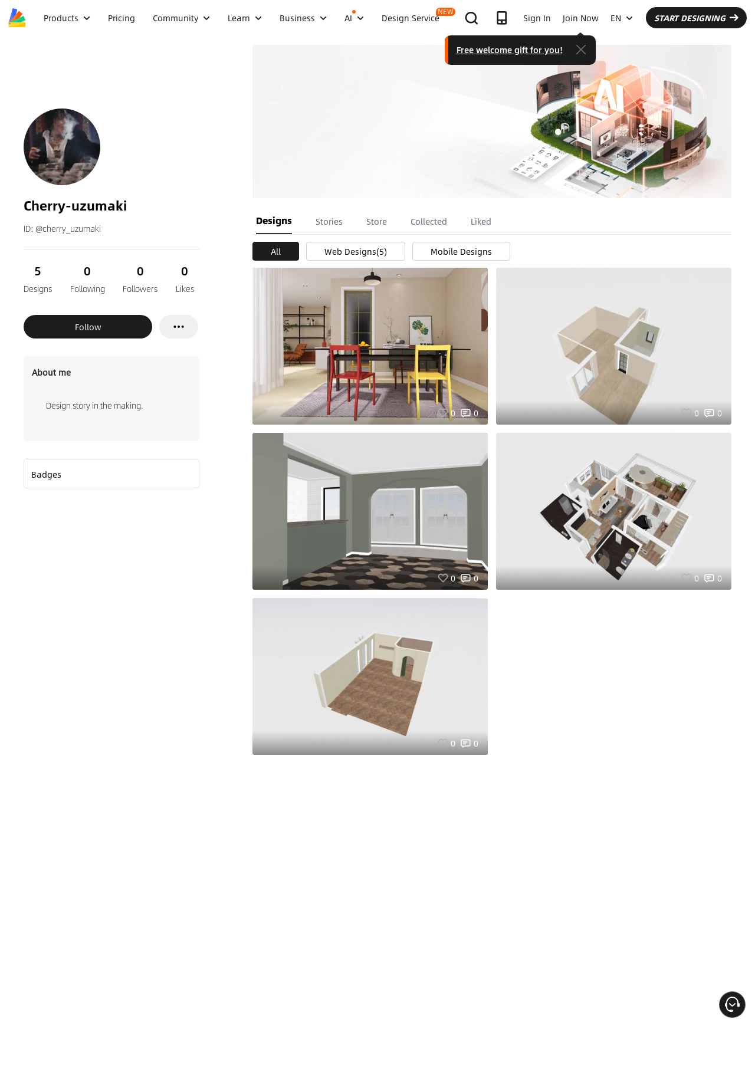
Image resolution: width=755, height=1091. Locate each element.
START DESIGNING (696, 17)
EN (621, 17)
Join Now (581, 17)
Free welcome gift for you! (510, 49)
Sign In (537, 17)
